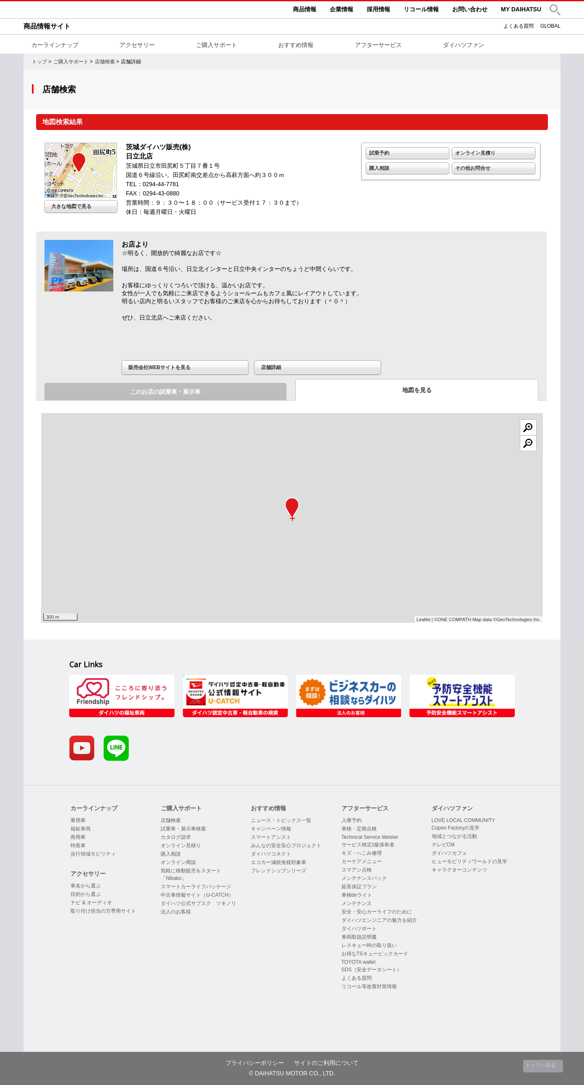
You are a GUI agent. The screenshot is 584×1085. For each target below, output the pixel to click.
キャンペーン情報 (271, 829)
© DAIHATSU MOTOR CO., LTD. (292, 1073)
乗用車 (78, 820)
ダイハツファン (463, 45)
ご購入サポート (216, 45)
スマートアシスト (271, 837)
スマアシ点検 (357, 870)
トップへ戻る (540, 1065)
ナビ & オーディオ (91, 902)
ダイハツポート (359, 928)
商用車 (78, 837)
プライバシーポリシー (254, 1062)
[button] (555, 10)
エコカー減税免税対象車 (278, 862)
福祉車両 (80, 829)
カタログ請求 (176, 837)
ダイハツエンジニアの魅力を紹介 (379, 920)
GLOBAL (550, 26)
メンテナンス (357, 903)
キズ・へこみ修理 (362, 853)
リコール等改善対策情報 (369, 986)
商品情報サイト (46, 26)
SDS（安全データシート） (372, 970)
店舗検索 (105, 62)
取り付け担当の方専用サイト (103, 911)
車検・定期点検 (359, 829)
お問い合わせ (470, 9)
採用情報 (378, 9)
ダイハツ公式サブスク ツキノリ (198, 903)
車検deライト (357, 895)
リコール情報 (421, 9)
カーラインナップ (54, 45)
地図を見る (417, 390)
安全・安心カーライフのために (377, 912)
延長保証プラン (359, 887)
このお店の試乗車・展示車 (165, 391)
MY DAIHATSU (521, 9)
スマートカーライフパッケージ (196, 887)
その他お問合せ (472, 168)
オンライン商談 (178, 862)
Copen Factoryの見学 (456, 828)
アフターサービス (378, 45)
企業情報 (341, 9)
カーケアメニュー (362, 861)
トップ (39, 62)
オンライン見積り (475, 153)
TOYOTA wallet (359, 962)
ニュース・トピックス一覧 (281, 820)
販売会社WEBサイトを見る (159, 367)
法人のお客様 (176, 912)
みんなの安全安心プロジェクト (286, 845)
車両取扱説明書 (359, 937)
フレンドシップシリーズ (278, 871)
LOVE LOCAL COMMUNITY (463, 820)
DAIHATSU (86, 10)
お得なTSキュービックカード (375, 954)
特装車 (78, 845)
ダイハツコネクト (271, 854)
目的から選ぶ (85, 894)
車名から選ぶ (85, 886)
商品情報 (304, 9)
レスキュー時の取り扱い (369, 945)
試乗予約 (379, 153)
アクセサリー (137, 45)
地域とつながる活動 (454, 836)
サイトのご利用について (326, 1062)
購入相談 (379, 168)
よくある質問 (518, 26)
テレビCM (443, 845)
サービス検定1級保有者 (368, 845)
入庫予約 (352, 820)
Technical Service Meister (370, 837)
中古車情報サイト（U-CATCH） (197, 895)
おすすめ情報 (295, 45)
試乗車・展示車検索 (183, 829)
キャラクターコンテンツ (459, 870)
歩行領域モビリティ (93, 854)
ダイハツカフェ (449, 853)
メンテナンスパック (364, 878)
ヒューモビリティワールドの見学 (469, 861)
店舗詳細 (271, 367)
